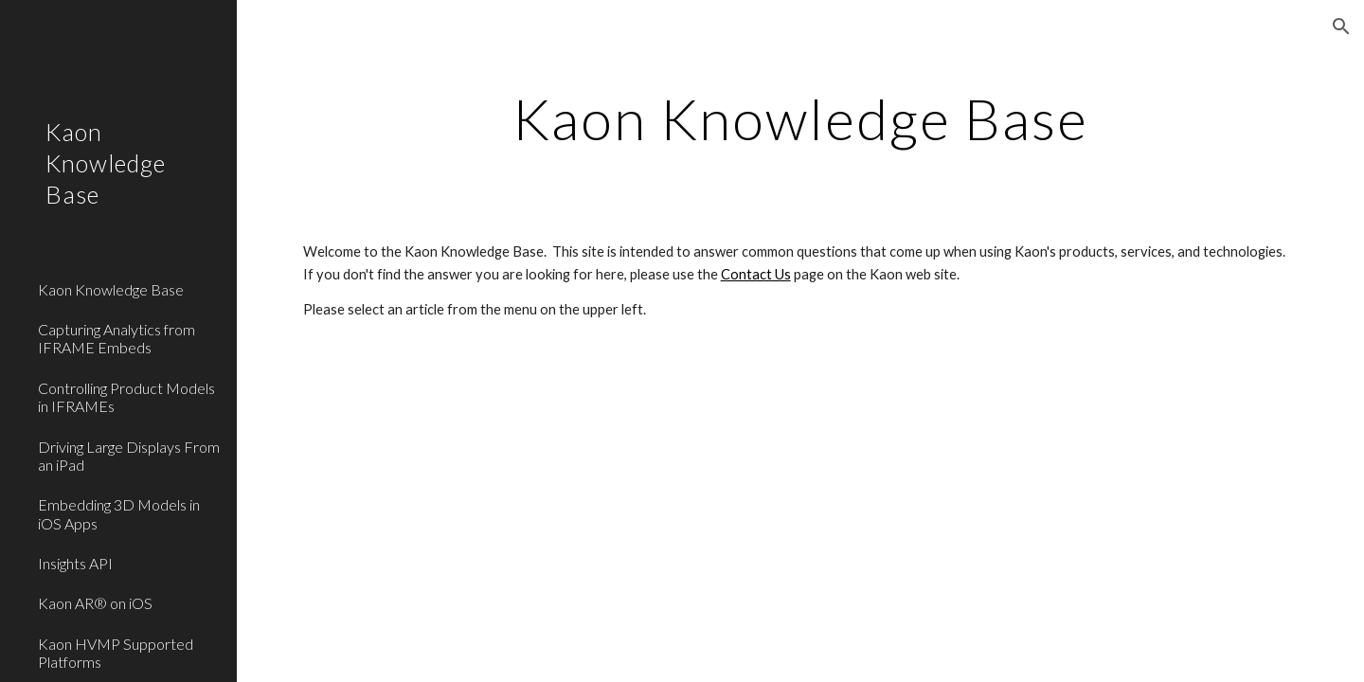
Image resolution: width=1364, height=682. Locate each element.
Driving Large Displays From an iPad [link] (129, 456)
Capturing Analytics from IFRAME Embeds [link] (116, 338)
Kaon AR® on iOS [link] (95, 603)
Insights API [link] (75, 563)
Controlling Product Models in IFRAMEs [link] (126, 397)
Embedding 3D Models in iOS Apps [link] (119, 513)
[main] (801, 118)
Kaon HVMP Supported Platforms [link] (115, 653)
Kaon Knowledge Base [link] (111, 289)
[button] (1341, 26)
